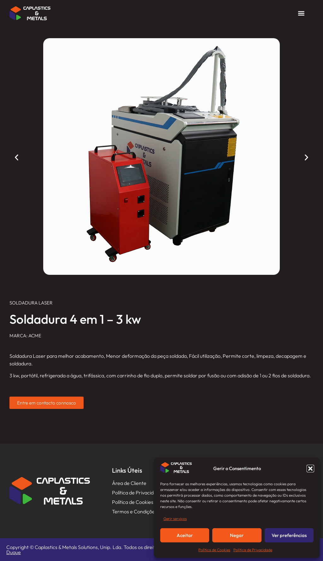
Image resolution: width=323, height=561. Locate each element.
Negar (237, 535)
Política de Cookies (214, 549)
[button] (310, 468)
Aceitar (185, 535)
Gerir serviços (175, 518)
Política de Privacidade (252, 549)
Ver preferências (289, 535)
